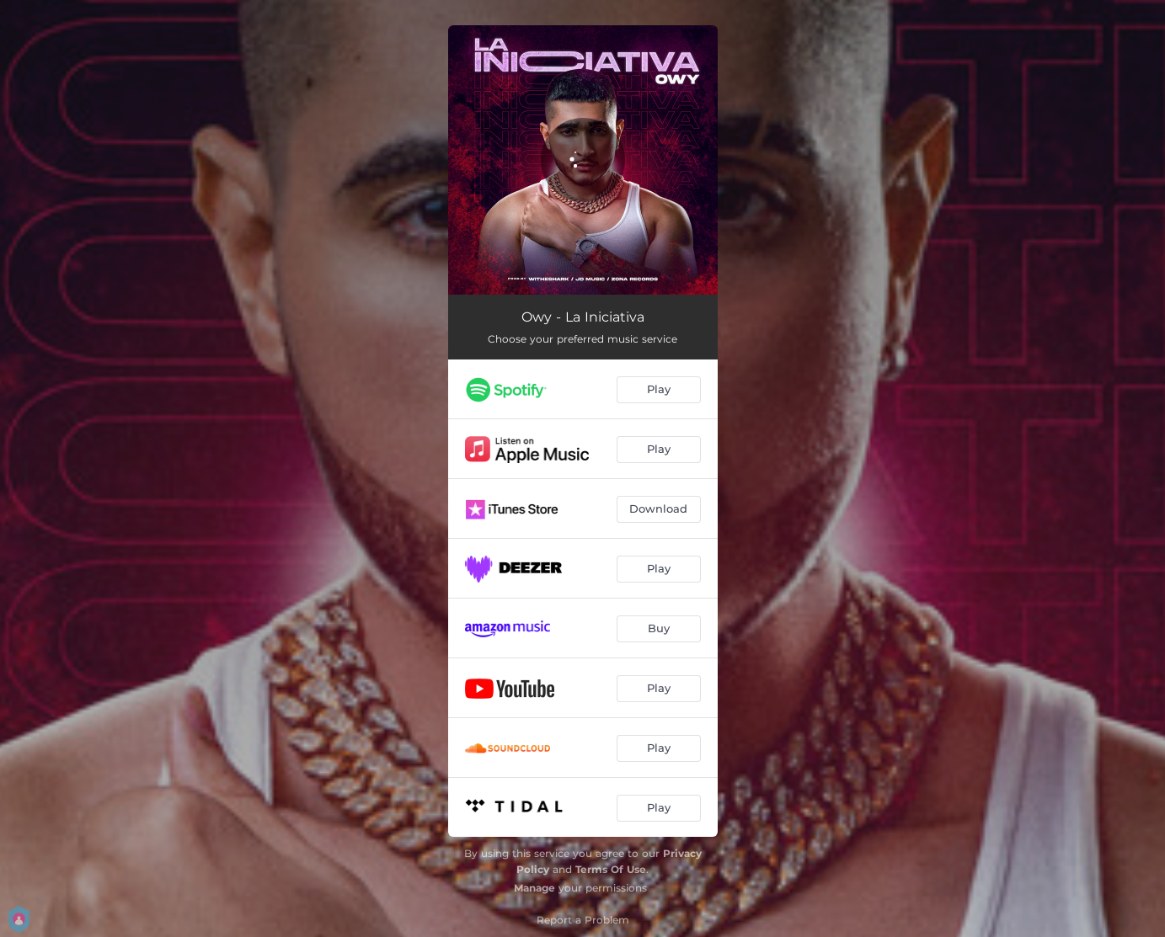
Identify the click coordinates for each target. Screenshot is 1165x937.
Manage (534, 887)
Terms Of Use (610, 869)
